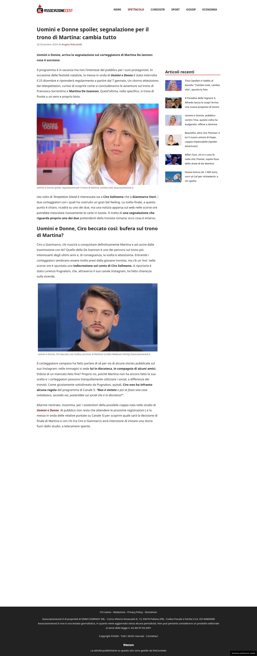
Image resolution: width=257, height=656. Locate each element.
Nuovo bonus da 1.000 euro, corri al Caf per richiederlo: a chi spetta (201, 176)
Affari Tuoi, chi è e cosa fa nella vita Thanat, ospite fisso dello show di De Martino (202, 159)
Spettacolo (136, 9)
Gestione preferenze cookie (243, 653)
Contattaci (152, 636)
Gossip (191, 9)
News (117, 9)
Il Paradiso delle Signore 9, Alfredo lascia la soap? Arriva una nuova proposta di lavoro (202, 102)
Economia (209, 9)
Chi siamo (105, 612)
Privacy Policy (135, 612)
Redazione (119, 612)
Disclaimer (151, 612)
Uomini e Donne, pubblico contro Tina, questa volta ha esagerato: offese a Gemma (201, 120)
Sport (175, 9)
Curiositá (158, 9)
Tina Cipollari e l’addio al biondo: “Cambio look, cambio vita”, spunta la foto (202, 85)
